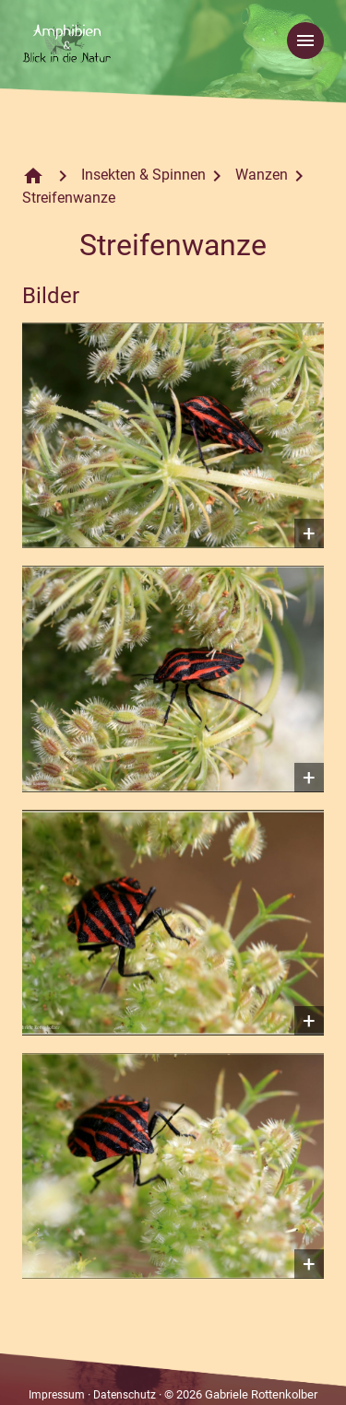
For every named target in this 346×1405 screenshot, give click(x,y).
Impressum (57, 1394)
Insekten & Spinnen (143, 174)
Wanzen (261, 174)
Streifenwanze (68, 197)
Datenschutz (124, 1394)
